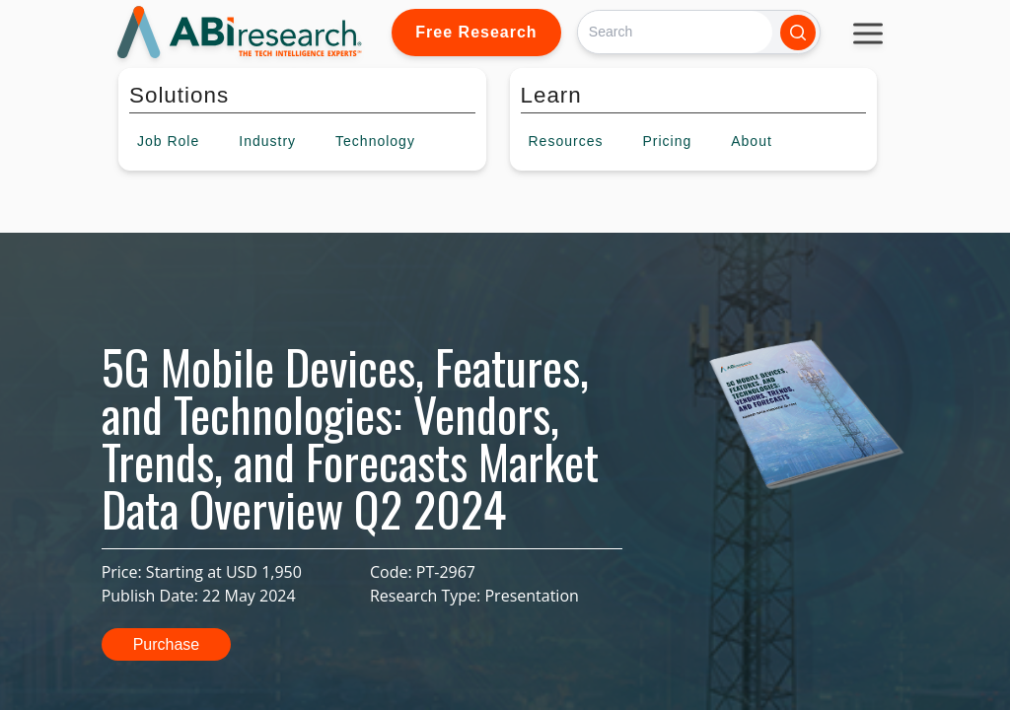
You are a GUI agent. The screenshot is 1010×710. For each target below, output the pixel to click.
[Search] (675, 32)
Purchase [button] (166, 644)
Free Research (476, 32)
